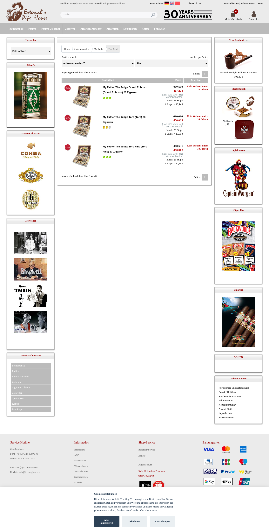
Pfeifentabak (16, 28)
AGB (260, 3)
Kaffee (145, 28)
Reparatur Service (146, 449)
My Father (99, 48)
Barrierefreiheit (226, 417)
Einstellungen (162, 521)
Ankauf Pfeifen (226, 409)
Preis (178, 80)
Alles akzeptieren (106, 521)
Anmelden (254, 17)
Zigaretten (112, 28)
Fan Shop (159, 28)
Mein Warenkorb (233, 17)
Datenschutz (80, 460)
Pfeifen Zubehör (50, 28)
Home (67, 48)
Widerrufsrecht (81, 466)
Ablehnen (134, 521)
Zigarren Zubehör (91, 28)
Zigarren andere (82, 48)
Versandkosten (231, 3)
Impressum (79, 449)
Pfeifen (32, 28)
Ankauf (141, 455)
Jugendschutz (225, 413)
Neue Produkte (237, 40)
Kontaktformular (227, 404)
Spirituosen (130, 28)
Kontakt (78, 482)
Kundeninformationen (230, 396)
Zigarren (70, 28)
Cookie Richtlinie (228, 392)
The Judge (113, 48)
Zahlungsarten (248, 3)
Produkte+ (108, 80)
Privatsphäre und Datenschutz (234, 387)
